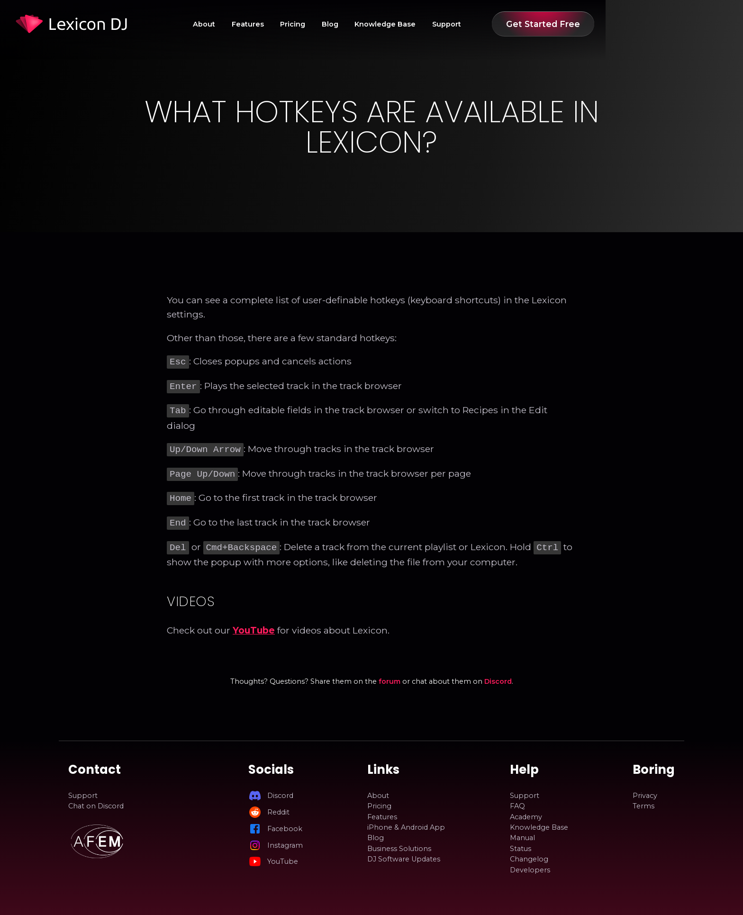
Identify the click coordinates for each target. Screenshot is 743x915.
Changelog (529, 851)
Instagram (285, 837)
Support (527, 24)
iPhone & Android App (406, 819)
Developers (530, 862)
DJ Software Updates (403, 851)
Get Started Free (624, 24)
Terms (643, 798)
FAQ (517, 798)
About (284, 24)
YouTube (254, 622)
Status (520, 841)
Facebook (284, 821)
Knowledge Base (465, 24)
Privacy (645, 788)
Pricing (373, 24)
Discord (498, 674)
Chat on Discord (96, 798)
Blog (410, 24)
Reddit (278, 804)
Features (328, 24)
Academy (526, 809)
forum (389, 674)
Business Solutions (399, 841)
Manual (522, 830)
